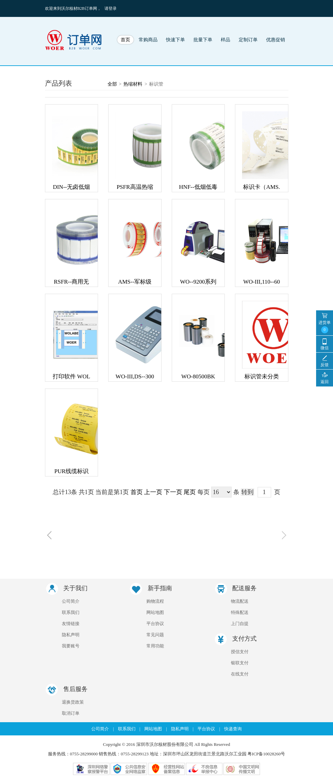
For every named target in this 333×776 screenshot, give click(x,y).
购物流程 (155, 601)
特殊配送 (239, 612)
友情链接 (70, 623)
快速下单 (175, 39)
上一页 (153, 492)
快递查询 (233, 728)
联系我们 (70, 612)
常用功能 (155, 645)
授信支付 (239, 651)
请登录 (110, 8)
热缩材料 (132, 84)
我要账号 (70, 645)
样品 (225, 39)
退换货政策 (73, 702)
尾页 (190, 492)
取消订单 (70, 713)
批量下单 (202, 39)
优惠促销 (275, 39)
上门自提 (239, 623)
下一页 (173, 492)
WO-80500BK (198, 376)
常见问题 (155, 634)
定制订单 (248, 39)
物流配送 (239, 601)
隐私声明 (70, 634)
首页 (125, 39)
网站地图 (155, 612)
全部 (112, 84)
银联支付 (239, 662)
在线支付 (239, 674)
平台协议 (155, 623)
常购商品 (148, 39)
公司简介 (70, 601)
